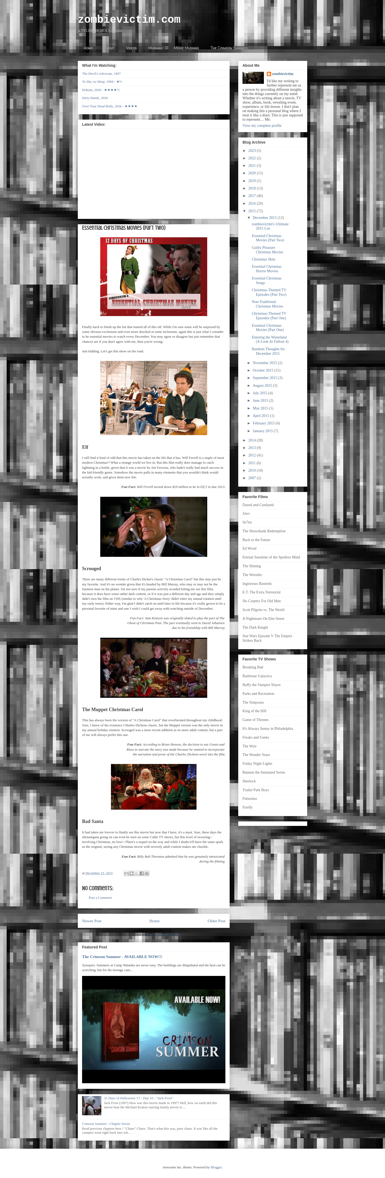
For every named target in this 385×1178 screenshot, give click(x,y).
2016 (252, 204)
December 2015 (265, 218)
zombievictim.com (129, 20)
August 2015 (263, 386)
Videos (131, 47)
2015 (252, 211)
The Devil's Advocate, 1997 (101, 74)
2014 (252, 440)
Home (88, 47)
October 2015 (263, 370)
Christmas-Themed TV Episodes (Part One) (269, 316)
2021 (252, 166)
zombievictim (283, 74)
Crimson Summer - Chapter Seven (106, 1124)
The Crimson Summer (229, 47)
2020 (252, 173)
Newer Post (91, 921)
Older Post (216, 921)
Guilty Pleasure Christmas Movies (267, 250)
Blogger (216, 1167)
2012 (252, 455)
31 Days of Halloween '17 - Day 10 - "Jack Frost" (138, 1098)
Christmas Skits (263, 259)
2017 (252, 196)
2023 (252, 151)
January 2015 (263, 431)
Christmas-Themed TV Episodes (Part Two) (269, 292)
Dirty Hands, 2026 (95, 98)
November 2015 (265, 363)
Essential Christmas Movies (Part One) (268, 328)
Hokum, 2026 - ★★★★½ (101, 90)
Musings (155, 47)
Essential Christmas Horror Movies (267, 269)
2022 (252, 158)
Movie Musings (186, 47)
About (109, 47)
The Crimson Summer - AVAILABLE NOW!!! (122, 956)
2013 (252, 448)
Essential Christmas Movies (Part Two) (268, 238)
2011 (252, 463)
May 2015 (261, 408)
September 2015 (265, 378)
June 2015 (261, 401)
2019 (252, 181)
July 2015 (260, 393)
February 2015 (264, 423)
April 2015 (261, 416)
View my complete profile (262, 126)
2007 (252, 478)
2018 (252, 188)
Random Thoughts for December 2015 (268, 351)
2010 (252, 470)
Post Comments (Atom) (163, 934)
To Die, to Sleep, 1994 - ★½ (102, 82)
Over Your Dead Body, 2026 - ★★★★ (109, 106)
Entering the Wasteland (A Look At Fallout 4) (270, 339)
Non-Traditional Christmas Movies (267, 304)
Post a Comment (100, 898)
